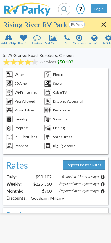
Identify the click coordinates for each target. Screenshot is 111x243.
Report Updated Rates (84, 165)
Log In (99, 9)
